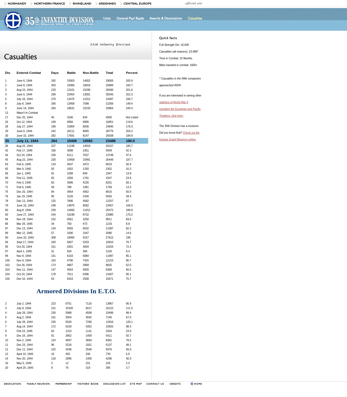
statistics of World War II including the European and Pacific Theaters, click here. (180, 109)
